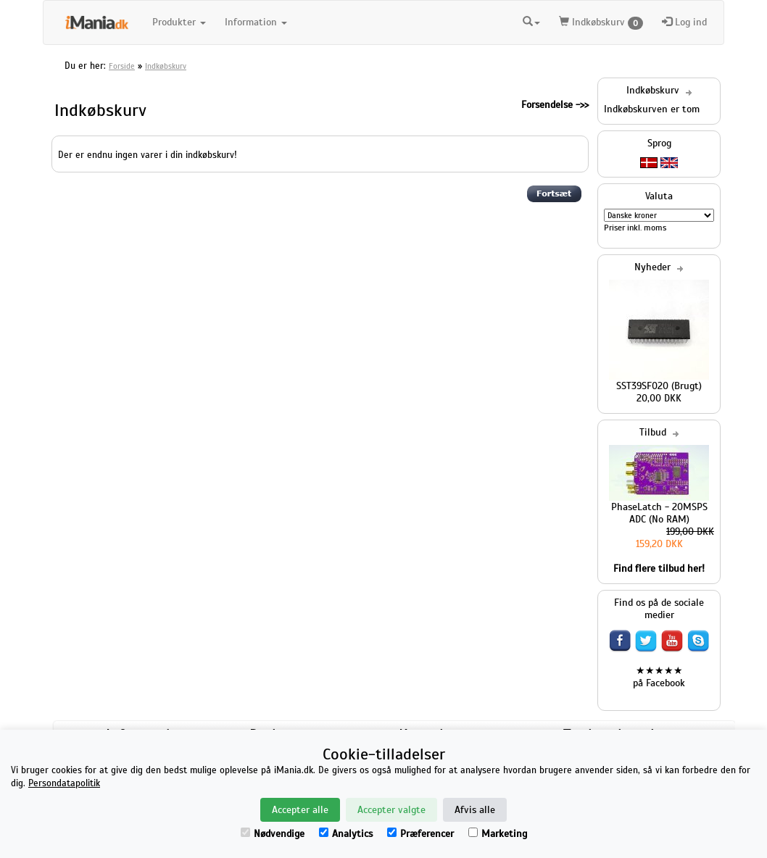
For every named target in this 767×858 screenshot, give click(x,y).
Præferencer (420, 834)
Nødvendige (272, 834)
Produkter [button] (179, 22)
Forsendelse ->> (555, 105)
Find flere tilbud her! (659, 568)
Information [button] (256, 22)
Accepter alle (300, 810)
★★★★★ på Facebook (659, 677)
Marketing (497, 834)
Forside (122, 66)
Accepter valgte (391, 810)
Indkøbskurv (601, 23)
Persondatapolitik (64, 783)
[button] (531, 20)
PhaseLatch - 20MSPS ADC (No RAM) (659, 513)
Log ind (684, 22)
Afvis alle (475, 810)
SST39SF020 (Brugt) (659, 386)
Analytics (346, 834)
